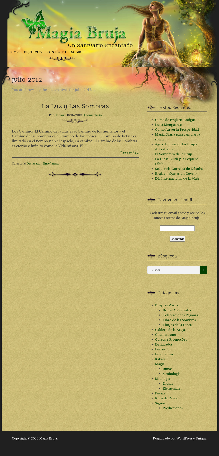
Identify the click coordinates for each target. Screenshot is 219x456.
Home (13, 52)
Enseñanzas (51, 163)
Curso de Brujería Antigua (175, 120)
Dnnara (59, 115)
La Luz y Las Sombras (75, 106)
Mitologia (162, 379)
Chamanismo (165, 335)
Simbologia (172, 374)
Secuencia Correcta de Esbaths (179, 169)
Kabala (160, 359)
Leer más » (129, 153)
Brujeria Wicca (166, 305)
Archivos (33, 52)
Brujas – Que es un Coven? (176, 174)
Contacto (56, 52)
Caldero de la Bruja (170, 330)
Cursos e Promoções (171, 339)
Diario (160, 349)
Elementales (172, 388)
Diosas (168, 383)
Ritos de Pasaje (166, 398)
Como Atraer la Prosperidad (177, 129)
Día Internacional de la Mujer (178, 178)
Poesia (160, 393)
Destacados (34, 163)
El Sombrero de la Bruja (174, 154)
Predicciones (173, 408)
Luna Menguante (168, 125)
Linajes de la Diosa (177, 325)
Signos (160, 403)
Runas (167, 369)
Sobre (77, 52)
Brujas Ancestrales (177, 310)
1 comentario (93, 115)
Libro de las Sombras (179, 320)
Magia (160, 364)
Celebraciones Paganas (180, 315)
